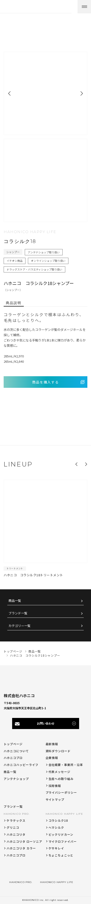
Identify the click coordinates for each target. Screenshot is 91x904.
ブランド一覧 (17, 613)
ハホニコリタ (16, 834)
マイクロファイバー (63, 841)
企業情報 (52, 758)
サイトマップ (55, 799)
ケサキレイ (56, 848)
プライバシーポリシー (61, 792)
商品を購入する (45, 382)
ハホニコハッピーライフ (21, 765)
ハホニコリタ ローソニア (24, 841)
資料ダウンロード (58, 751)
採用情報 (55, 786)
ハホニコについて (16, 751)
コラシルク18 (58, 820)
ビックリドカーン (61, 834)
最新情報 (52, 744)
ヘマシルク (56, 827)
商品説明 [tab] (13, 303)
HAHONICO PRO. (17, 813)
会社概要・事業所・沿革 (66, 765)
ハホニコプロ (13, 758)
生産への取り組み (61, 779)
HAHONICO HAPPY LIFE (64, 813)
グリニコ (13, 827)
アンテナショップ (16, 779)
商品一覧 (14, 601)
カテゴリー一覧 (19, 626)
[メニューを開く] (84, 6)
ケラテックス (16, 820)
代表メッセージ (60, 772)
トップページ (13, 744)
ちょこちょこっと (61, 855)
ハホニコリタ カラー (21, 848)
